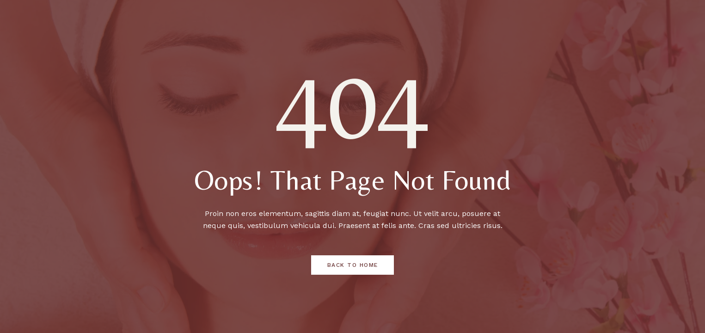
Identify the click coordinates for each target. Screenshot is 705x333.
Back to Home (352, 265)
